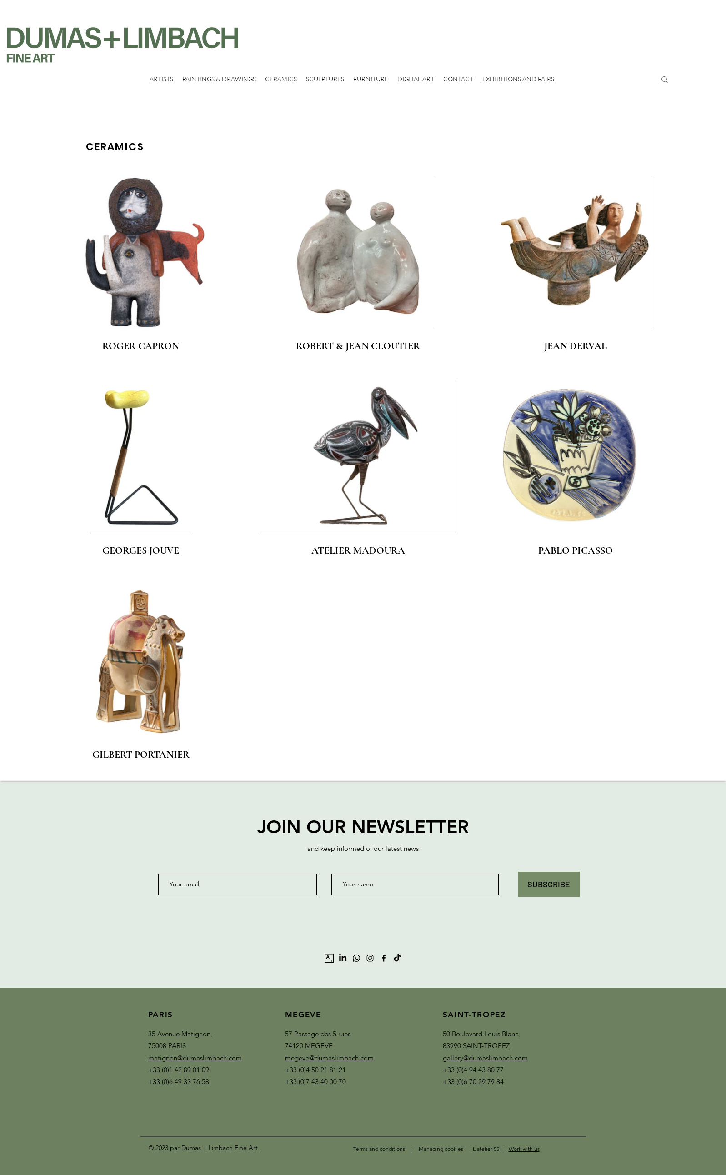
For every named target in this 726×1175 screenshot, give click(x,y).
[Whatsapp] (356, 958)
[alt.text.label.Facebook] (383, 958)
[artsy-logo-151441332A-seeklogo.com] (329, 958)
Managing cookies (441, 1148)
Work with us (524, 1148)
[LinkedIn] (342, 958)
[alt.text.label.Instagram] (370, 958)
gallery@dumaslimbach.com (485, 1058)
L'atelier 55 (487, 1148)
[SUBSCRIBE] (549, 884)
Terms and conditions (379, 1148)
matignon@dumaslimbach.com (195, 1058)
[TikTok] (397, 958)
